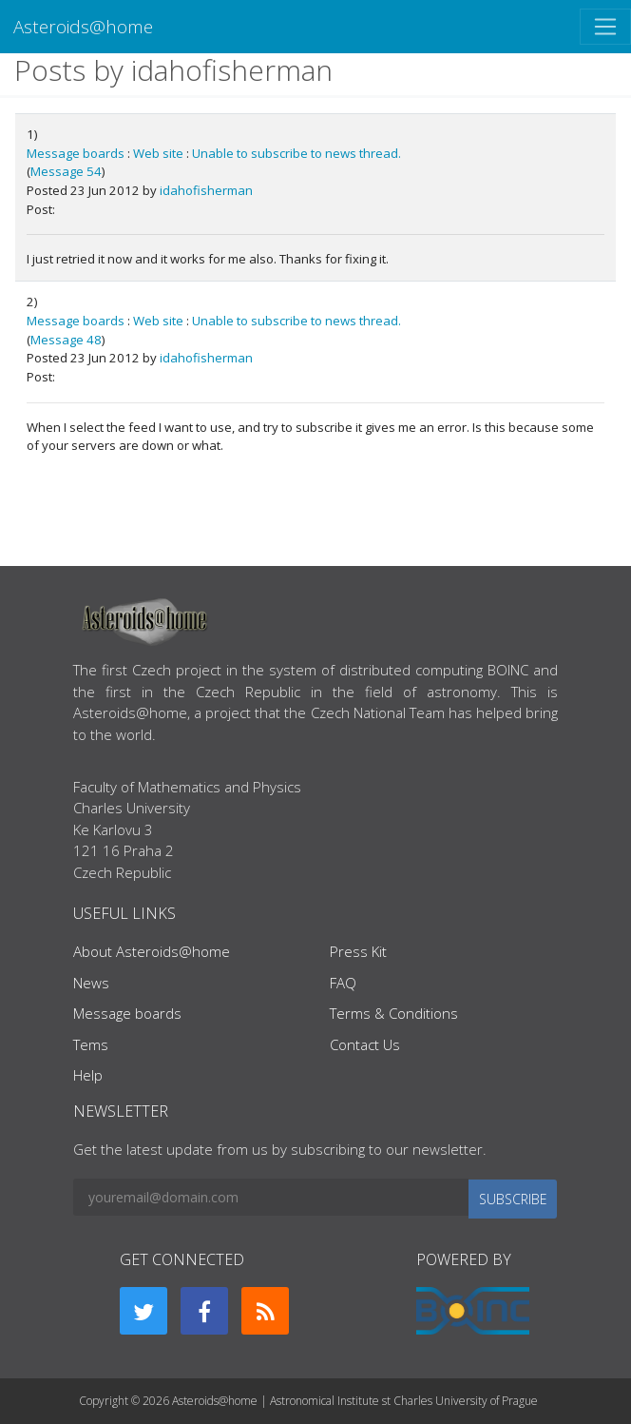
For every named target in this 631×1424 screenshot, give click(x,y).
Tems (90, 1044)
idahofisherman (206, 190)
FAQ (343, 982)
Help (88, 1074)
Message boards (75, 153)
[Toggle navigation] (605, 27)
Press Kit (358, 951)
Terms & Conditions (394, 1013)
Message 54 (66, 171)
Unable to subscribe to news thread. (296, 153)
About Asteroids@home (151, 951)
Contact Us (365, 1044)
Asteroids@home (83, 26)
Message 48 (66, 339)
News (91, 982)
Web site (158, 153)
